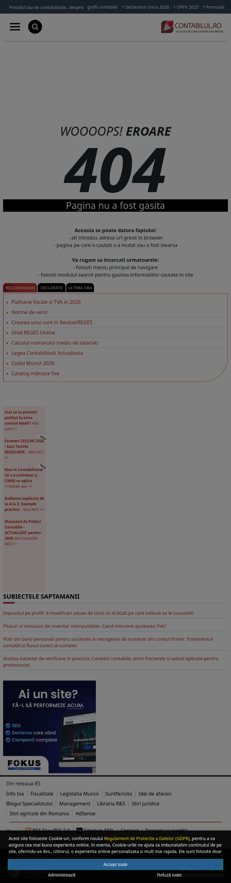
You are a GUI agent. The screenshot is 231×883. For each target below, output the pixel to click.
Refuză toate (169, 874)
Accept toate (116, 864)
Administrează (61, 874)
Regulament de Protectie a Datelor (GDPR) (147, 838)
